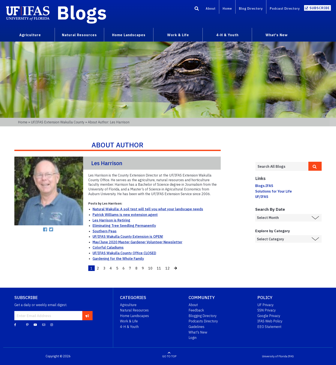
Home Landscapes (134, 316)
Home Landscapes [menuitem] (129, 35)
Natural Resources (134, 310)
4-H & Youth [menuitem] (227, 35)
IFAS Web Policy (269, 321)
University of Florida (274, 356)
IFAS (291, 356)
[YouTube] (35, 324)
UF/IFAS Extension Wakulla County (57, 122)
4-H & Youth (129, 327)
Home (227, 8)
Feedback (196, 310)
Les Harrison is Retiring (111, 220)
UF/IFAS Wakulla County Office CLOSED (124, 253)
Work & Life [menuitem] (178, 35)
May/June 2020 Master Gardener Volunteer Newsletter (137, 242)
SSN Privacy (266, 310)
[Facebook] (15, 324)
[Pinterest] (27, 324)
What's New (198, 332)
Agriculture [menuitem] (30, 35)
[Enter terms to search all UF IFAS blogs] (281, 166)
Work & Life (129, 321)
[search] (315, 166)
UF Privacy (265, 305)
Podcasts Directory (203, 321)
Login (192, 337)
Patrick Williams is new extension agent (125, 214)
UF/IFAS (261, 196)
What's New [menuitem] (277, 35)
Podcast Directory (285, 8)
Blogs (82, 12)
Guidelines (196, 327)
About (211, 8)
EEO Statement (269, 327)
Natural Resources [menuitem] (79, 35)
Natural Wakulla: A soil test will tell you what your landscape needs (148, 209)
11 (159, 268)
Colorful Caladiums (108, 247)
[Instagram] (51, 324)
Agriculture (128, 305)
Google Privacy (268, 316)
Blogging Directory (203, 316)
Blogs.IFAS (264, 186)
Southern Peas (105, 231)
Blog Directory (251, 8)
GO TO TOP (169, 356)
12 (167, 268)
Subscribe (319, 8)
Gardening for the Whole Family (118, 258)
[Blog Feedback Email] (43, 324)
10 (150, 268)
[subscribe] (87, 315)
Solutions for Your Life (273, 191)
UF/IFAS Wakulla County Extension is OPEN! (128, 236)
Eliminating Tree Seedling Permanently (124, 225)
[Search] (196, 9)
